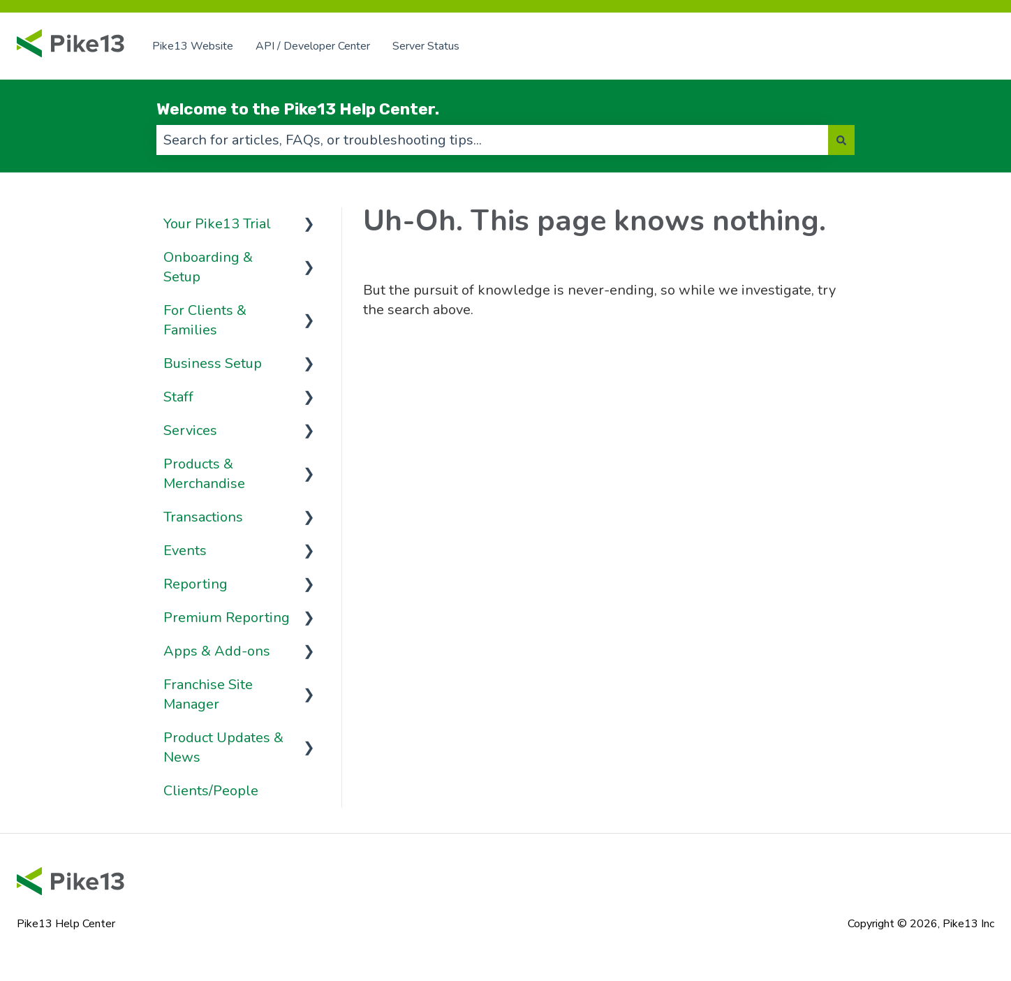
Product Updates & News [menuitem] (223, 747)
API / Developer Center (313, 46)
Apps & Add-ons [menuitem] (216, 651)
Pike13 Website (192, 46)
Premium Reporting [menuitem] (226, 617)
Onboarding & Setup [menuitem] (208, 267)
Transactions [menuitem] (203, 517)
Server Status (425, 46)
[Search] (841, 140)
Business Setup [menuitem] (212, 363)
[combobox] (492, 140)
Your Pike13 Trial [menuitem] (217, 223)
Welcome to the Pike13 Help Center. (297, 109)
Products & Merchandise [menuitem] (204, 474)
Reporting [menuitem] (195, 584)
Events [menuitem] (185, 550)
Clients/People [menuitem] (210, 790)
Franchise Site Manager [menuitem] (208, 694)
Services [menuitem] (190, 430)
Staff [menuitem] (178, 397)
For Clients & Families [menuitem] (204, 320)
